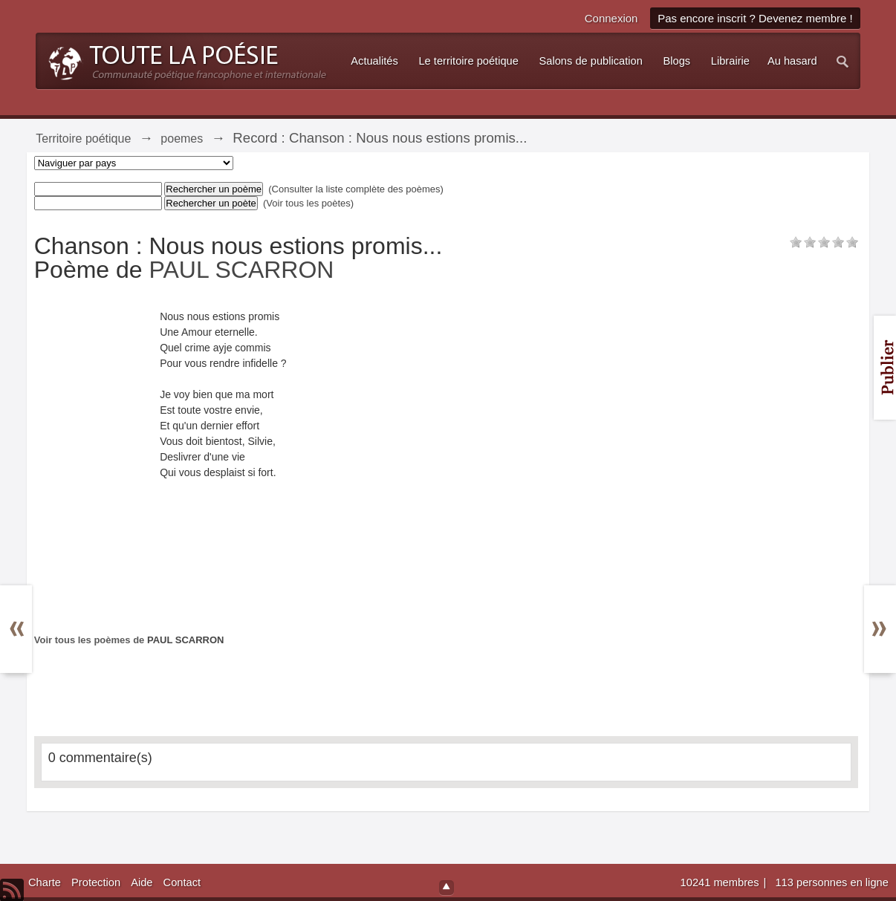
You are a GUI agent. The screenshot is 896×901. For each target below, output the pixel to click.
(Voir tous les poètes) (308, 203)
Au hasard (792, 61)
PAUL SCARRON (241, 269)
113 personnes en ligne (831, 882)
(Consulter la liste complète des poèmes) (356, 189)
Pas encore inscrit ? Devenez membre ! (755, 18)
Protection (95, 882)
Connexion (611, 18)
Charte (44, 882)
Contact (182, 882)
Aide (141, 882)
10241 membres (721, 882)
